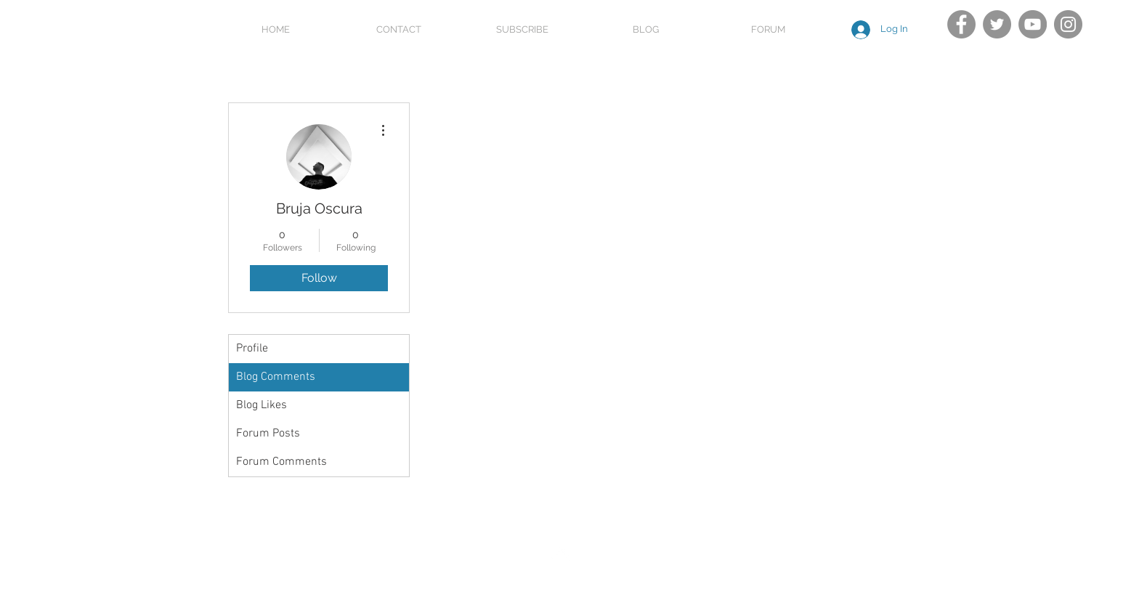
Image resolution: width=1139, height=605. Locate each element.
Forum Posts (268, 433)
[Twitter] (997, 24)
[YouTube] (1032, 24)
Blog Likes (261, 405)
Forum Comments (281, 462)
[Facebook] (961, 24)
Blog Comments (275, 377)
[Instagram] (1068, 24)
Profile (252, 348)
